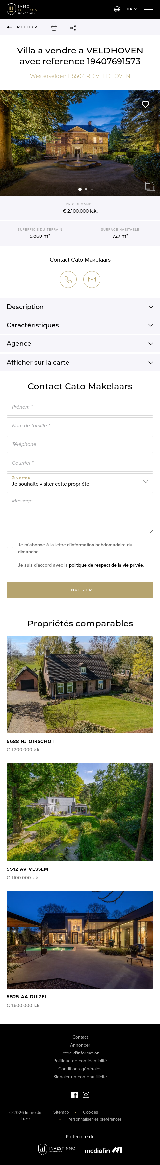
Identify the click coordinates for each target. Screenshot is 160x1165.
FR (132, 9)
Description (80, 309)
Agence (80, 345)
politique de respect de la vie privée (106, 567)
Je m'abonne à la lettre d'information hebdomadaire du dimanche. (75, 550)
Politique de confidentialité (80, 1061)
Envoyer (80, 591)
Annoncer (80, 1045)
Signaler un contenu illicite (80, 1077)
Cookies (90, 1112)
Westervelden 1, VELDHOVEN (80, 76)
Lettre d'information (80, 1053)
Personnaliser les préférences (94, 1119)
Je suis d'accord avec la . (81, 567)
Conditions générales (80, 1069)
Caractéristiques (80, 327)
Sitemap (61, 1112)
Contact (80, 1037)
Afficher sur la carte (80, 364)
